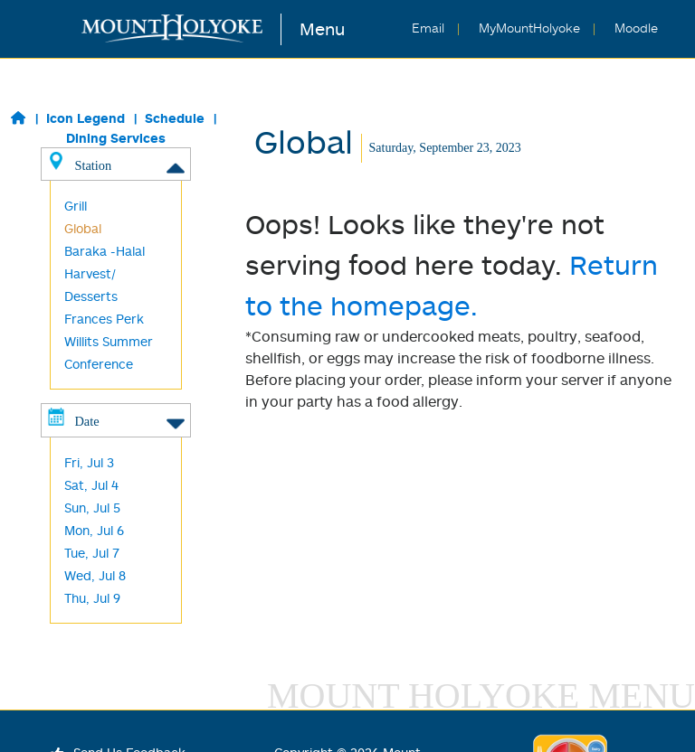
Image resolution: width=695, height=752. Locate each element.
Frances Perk (104, 318)
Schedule (175, 118)
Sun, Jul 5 (92, 507)
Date (115, 420)
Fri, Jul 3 (89, 462)
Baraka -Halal (104, 250)
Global (82, 228)
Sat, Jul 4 (91, 485)
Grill (75, 205)
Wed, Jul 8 (95, 575)
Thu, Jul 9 (92, 598)
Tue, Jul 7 (91, 552)
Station (115, 164)
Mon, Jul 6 (94, 530)
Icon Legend (85, 118)
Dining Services (116, 138)
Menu (322, 28)
